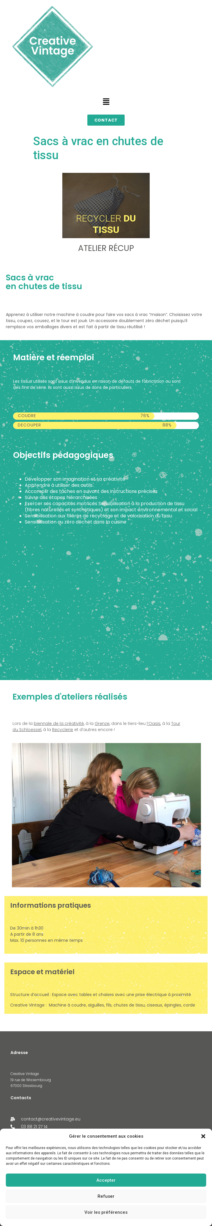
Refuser (106, 1196)
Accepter (106, 1180)
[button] (203, 1136)
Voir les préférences (106, 1212)
